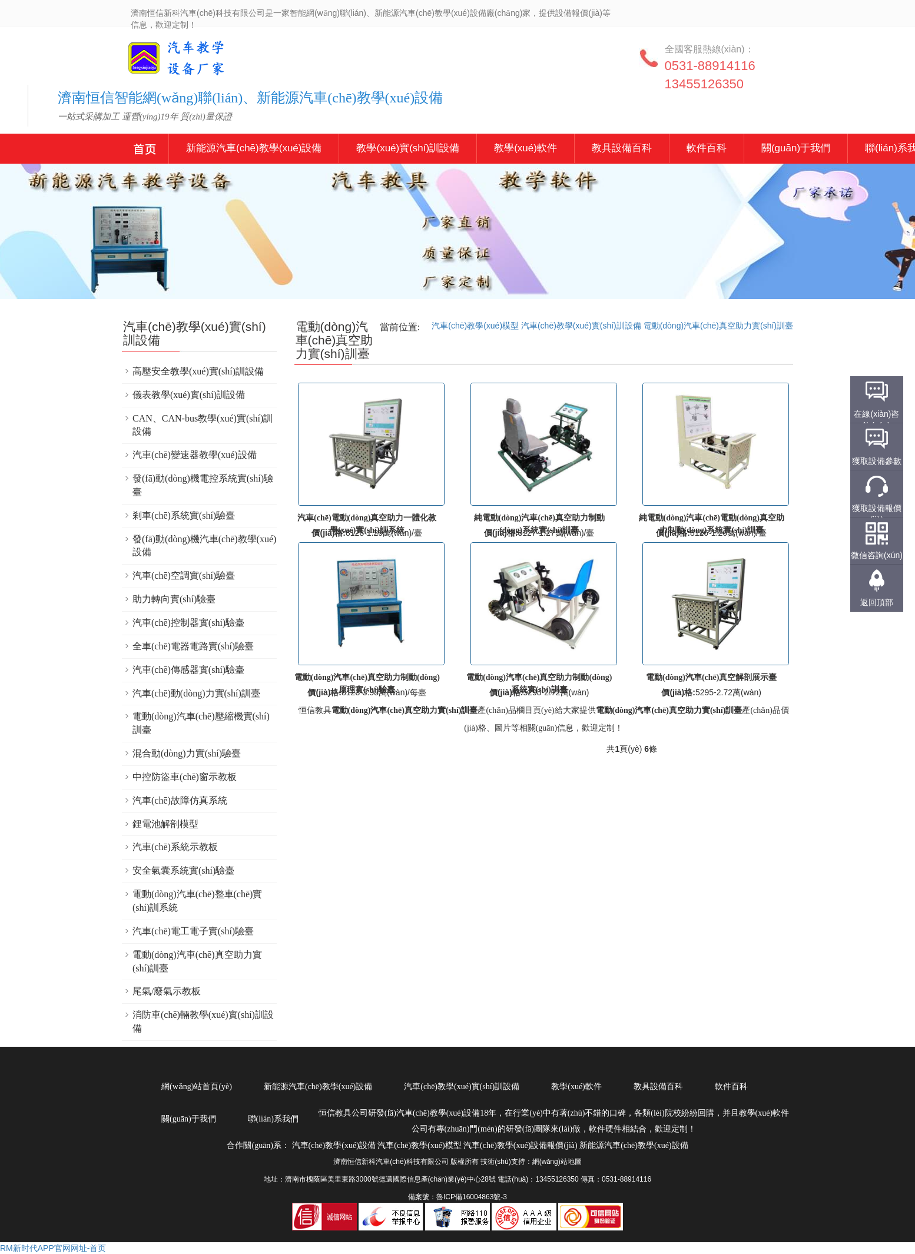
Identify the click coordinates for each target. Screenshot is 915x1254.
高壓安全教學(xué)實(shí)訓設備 (198, 371)
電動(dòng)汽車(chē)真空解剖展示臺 (711, 677)
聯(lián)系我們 (273, 1118)
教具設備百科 (622, 148)
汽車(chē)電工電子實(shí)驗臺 (193, 931)
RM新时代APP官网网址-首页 (53, 1248)
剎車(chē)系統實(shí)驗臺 (183, 515)
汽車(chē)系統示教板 (175, 847)
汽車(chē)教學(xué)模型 (475, 325)
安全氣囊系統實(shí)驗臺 (183, 870)
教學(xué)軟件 (525, 148)
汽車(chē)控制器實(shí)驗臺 (188, 623)
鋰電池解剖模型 (165, 824)
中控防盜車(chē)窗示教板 (184, 777)
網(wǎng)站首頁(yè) (196, 1086)
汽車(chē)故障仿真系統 (179, 800)
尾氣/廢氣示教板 (166, 991)
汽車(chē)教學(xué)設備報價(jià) (520, 1145)
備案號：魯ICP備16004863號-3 (457, 1197)
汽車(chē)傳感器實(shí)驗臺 (188, 670)
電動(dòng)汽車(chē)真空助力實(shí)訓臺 (718, 325)
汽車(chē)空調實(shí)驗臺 (183, 575)
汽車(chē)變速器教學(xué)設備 (194, 455)
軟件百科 (707, 148)
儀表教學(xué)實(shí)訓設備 (188, 395)
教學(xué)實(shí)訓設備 (407, 148)
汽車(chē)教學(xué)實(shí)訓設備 (581, 325)
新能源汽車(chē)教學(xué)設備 (145, 150)
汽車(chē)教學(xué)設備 (157, 66)
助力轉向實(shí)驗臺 (174, 599)
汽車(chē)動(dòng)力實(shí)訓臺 (196, 693)
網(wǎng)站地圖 (557, 1161)
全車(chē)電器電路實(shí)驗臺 (193, 646)
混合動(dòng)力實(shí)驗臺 (186, 753)
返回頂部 (876, 602)
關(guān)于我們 (795, 148)
